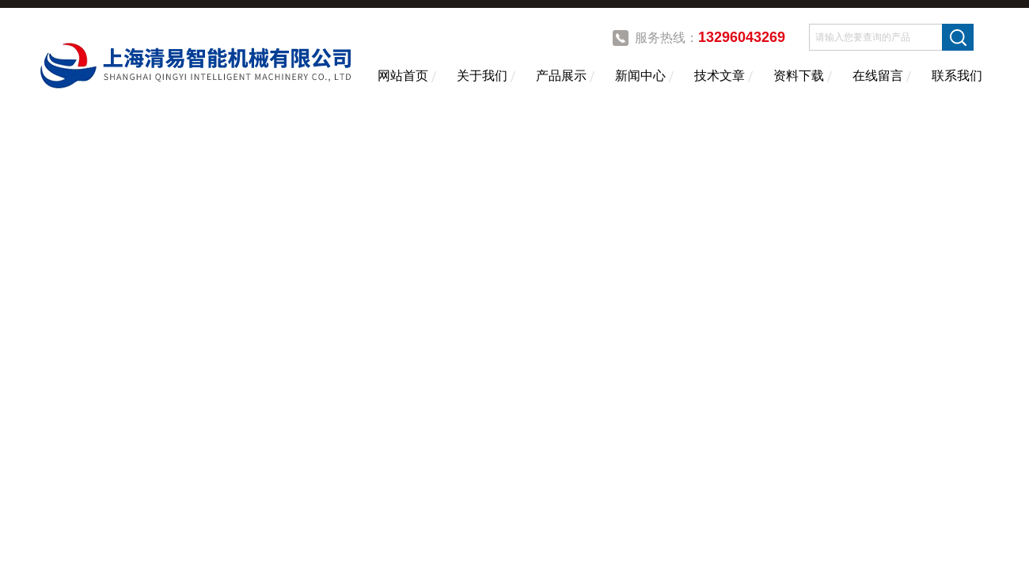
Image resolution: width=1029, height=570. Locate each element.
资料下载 (798, 75)
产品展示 (561, 75)
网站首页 (403, 75)
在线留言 (877, 75)
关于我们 (482, 75)
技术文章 (719, 75)
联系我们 (957, 75)
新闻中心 (640, 75)
